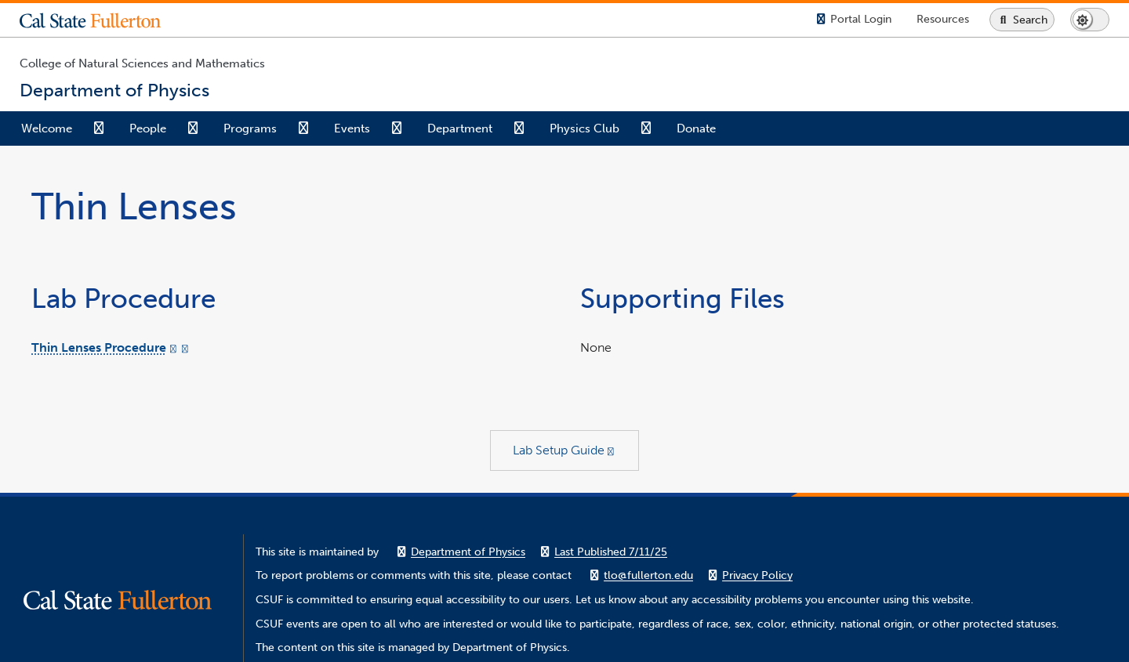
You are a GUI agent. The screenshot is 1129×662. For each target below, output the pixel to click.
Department (459, 128)
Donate (696, 128)
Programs (250, 128)
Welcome (46, 128)
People (147, 128)
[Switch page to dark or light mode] (1089, 19)
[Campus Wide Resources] (943, 19)
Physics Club (584, 128)
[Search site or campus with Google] (1022, 19)
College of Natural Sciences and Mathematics (142, 63)
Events (352, 128)
